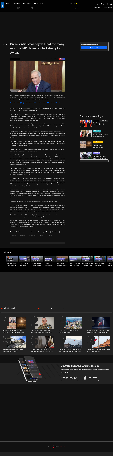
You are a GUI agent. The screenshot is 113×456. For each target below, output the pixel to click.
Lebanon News (97, 152)
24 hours (40, 309)
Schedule (21, 8)
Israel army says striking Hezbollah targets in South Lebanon (13, 350)
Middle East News (97, 130)
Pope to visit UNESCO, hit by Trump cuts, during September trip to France (42, 350)
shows (35, 8)
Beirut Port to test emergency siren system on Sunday (69, 331)
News (8, 3)
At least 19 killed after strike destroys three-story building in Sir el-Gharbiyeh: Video (24, 264)
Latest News (16, 3)
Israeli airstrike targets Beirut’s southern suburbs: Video (37, 264)
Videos (7, 252)
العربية (76, 8)
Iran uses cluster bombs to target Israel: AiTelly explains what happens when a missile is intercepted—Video (12, 264)
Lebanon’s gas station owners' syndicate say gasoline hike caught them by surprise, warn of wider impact (100, 157)
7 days (53, 309)
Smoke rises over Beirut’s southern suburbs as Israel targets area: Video (75, 264)
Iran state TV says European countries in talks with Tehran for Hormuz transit (70, 350)
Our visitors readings (91, 116)
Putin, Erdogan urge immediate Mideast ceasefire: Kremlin (98, 124)
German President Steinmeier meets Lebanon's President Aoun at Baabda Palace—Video (87, 264)
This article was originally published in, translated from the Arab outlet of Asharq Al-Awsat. (35, 103)
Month (65, 309)
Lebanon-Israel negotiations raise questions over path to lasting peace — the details (100, 147)
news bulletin (27, 3)
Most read (9, 308)
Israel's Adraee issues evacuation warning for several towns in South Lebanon (41, 331)
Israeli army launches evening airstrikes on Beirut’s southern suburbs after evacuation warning (62, 264)
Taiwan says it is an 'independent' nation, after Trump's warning (98, 350)
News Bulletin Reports (98, 141)
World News (96, 120)
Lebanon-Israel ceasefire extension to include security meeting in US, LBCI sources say (98, 331)
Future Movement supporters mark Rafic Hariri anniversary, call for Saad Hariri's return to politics (100, 264)
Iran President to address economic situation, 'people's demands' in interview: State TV (100, 136)
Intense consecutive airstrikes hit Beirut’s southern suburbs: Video (50, 264)
